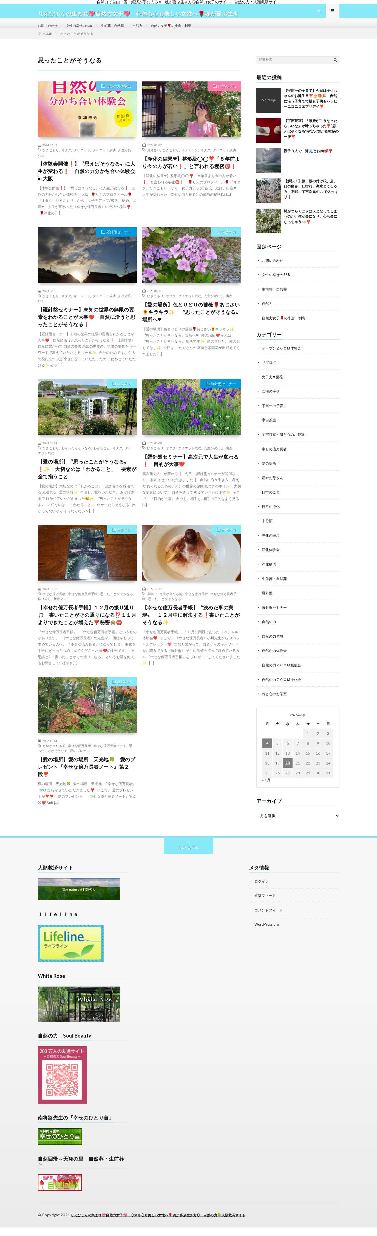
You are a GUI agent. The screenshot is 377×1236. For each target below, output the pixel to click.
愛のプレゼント (81, 762)
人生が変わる (213, 307)
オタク (66, 161)
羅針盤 (267, 601)
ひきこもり (50, 161)
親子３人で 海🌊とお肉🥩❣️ (308, 162)
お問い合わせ (49, 31)
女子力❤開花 (273, 387)
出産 (229, 307)
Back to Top (188, 856)
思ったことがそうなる (116, 605)
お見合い (153, 161)
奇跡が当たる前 (170, 605)
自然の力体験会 (118, 98)
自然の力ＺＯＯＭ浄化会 (283, 686)
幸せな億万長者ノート (109, 757)
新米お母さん (273, 487)
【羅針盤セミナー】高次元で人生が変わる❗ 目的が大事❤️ (190, 472)
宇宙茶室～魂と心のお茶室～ (287, 444)
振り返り (44, 610)
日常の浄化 (227, 98)
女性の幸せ (271, 401)
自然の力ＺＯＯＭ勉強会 (283, 672)
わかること (101, 459)
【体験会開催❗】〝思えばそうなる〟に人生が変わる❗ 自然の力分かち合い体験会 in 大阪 (86, 182)
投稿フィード (265, 904)
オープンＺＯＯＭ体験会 (283, 359)
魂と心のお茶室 (275, 701)
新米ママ (60, 610)
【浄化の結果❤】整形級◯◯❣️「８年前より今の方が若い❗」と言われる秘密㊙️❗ (191, 174)
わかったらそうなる (76, 459)
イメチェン (190, 161)
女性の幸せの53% (84, 31)
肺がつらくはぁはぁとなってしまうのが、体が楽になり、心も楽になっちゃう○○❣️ (310, 228)
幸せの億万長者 (275, 458)
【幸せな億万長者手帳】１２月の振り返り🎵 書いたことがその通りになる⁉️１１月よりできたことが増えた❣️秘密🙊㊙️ (87, 626)
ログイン (262, 890)
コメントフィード (269, 918)
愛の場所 (269, 473)
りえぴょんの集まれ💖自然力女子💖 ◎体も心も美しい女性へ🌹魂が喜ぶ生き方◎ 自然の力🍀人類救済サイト (165, 1223)
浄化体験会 (271, 558)
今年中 (152, 605)
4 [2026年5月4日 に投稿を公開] (267, 750)
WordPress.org (267, 932)
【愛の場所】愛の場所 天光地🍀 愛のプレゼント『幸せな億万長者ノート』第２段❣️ (86, 778)
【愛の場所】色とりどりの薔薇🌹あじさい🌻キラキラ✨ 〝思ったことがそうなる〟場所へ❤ (191, 323)
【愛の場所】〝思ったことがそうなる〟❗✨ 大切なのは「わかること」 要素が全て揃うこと (87, 480)
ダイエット (82, 161)
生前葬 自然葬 (122, 31)
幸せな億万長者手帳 (83, 605)
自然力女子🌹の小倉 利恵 (187, 31)
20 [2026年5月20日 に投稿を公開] (287, 770)
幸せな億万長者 (54, 605)
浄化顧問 (269, 572)
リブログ (269, 373)
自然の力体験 (273, 644)
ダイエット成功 (104, 161)
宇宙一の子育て (275, 416)
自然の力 (229, 243)
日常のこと (271, 501)
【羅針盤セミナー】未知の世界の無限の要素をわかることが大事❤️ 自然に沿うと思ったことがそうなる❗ (86, 328)
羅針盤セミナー (118, 243)
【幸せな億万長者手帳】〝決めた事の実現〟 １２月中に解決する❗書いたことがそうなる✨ (191, 626)
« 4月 (266, 787)
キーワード (82, 307)
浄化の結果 (271, 544)
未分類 (267, 530)
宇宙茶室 (269, 430)
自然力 (149, 31)
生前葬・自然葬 (275, 587)
